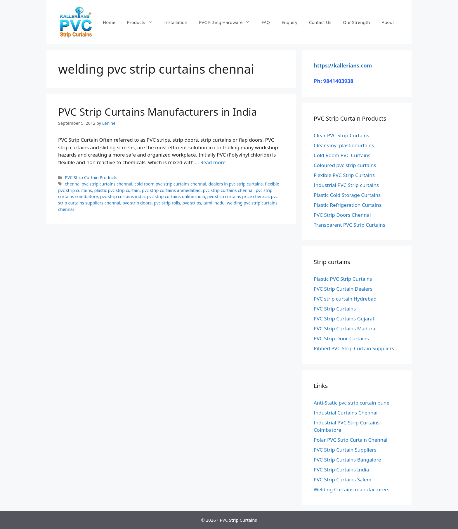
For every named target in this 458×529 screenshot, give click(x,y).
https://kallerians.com (343, 65)
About (387, 22)
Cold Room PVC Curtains (342, 155)
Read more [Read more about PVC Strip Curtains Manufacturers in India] (212, 162)
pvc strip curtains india (122, 196)
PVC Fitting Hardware (227, 22)
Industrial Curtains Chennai (345, 412)
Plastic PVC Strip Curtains (343, 278)
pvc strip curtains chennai (228, 190)
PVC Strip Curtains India (341, 469)
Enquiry (289, 22)
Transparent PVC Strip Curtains (349, 224)
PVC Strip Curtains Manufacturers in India (157, 112)
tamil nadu (214, 203)
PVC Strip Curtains (335, 308)
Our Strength (356, 22)
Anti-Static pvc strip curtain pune (351, 402)
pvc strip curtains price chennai (238, 196)
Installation (175, 22)
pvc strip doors (137, 203)
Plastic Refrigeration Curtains (347, 205)
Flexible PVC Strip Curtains (344, 175)
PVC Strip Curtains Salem (342, 479)
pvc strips (191, 203)
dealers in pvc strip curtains (236, 184)
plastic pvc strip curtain (117, 190)
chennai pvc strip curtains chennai (98, 184)
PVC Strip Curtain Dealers (343, 288)
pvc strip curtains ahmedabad (171, 190)
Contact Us (320, 22)
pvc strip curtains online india (176, 196)
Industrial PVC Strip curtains (346, 185)
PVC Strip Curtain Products (91, 177)
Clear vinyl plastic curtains (344, 145)
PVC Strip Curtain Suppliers (345, 449)
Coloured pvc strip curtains (345, 165)
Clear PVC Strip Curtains (341, 135)
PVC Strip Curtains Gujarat (344, 318)
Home (109, 22)
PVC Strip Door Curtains (341, 338)
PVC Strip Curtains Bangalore (347, 459)
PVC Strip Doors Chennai (342, 214)
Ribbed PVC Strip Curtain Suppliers (354, 348)
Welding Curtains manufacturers (351, 489)
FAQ (265, 22)
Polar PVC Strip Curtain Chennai (350, 439)
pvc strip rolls (167, 203)
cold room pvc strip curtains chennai (170, 184)
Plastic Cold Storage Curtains (347, 195)
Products (142, 22)
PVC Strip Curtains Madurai (345, 328)
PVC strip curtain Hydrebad (345, 298)
